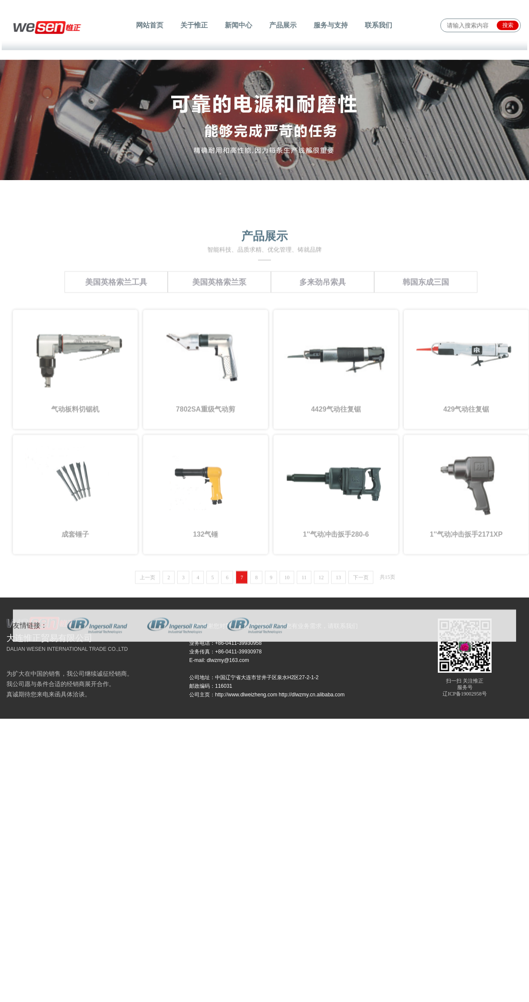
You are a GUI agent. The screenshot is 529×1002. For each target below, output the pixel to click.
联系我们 (373, 24)
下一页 (361, 659)
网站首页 (155, 24)
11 (304, 659)
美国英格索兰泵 (219, 363)
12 (321, 659)
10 (286, 659)
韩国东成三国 (426, 363)
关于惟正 (197, 24)
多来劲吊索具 (322, 363)
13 (338, 659)
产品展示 (282, 24)
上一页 (147, 659)
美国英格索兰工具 (116, 363)
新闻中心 (240, 24)
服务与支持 (327, 24)
